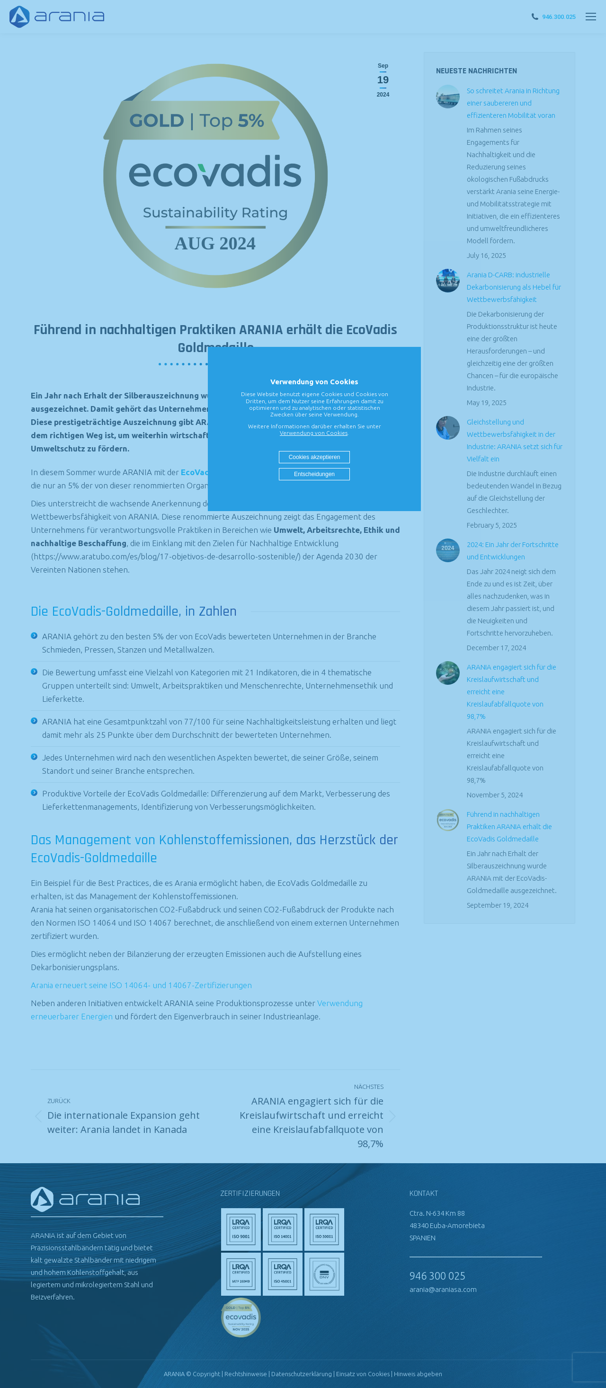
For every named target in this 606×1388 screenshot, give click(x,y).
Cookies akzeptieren (314, 457)
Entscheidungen (314, 474)
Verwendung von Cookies (314, 433)
